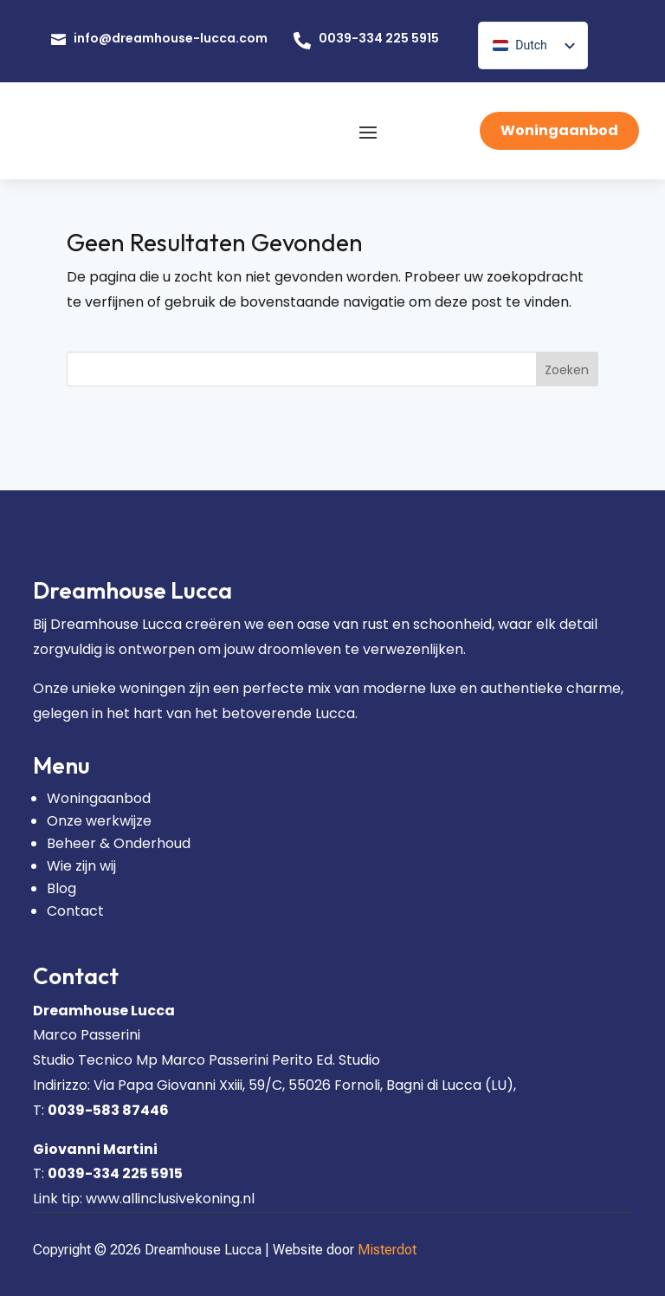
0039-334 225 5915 (379, 38)
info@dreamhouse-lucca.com (171, 38)
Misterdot (387, 1249)
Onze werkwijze (99, 821)
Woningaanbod (559, 130)
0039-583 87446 (108, 1110)
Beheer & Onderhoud (118, 843)
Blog (61, 888)
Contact (75, 911)
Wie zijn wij (81, 866)
